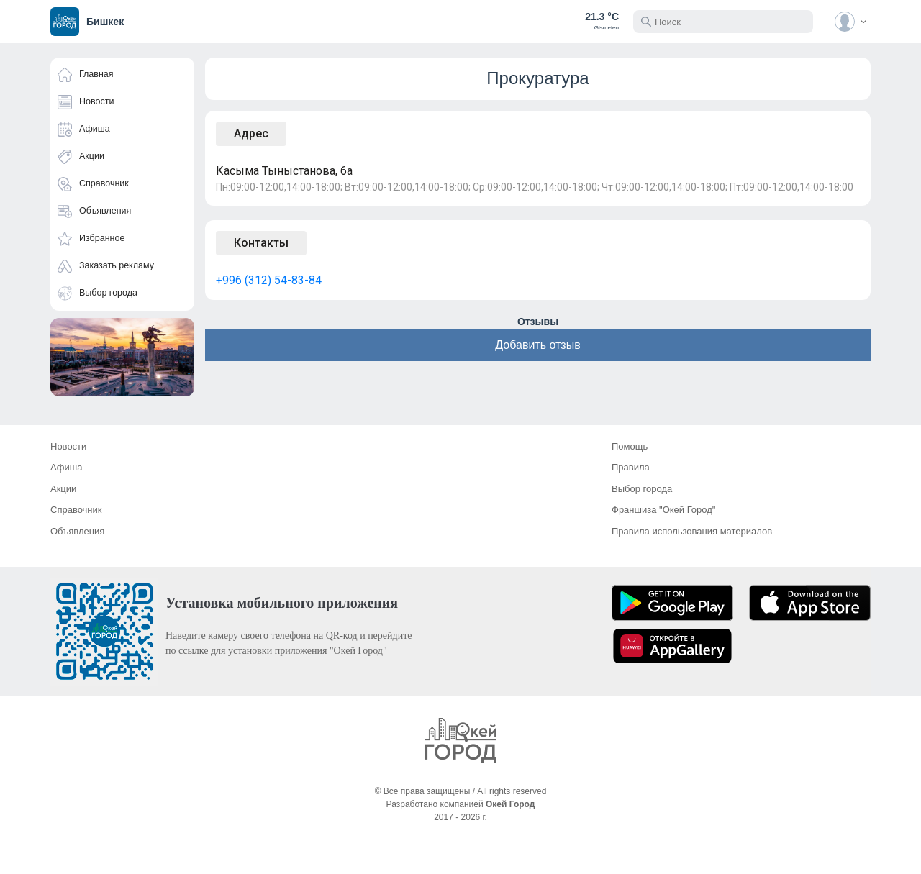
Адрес (251, 133)
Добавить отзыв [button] (537, 345)
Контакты (261, 243)
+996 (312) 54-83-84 (269, 280)
